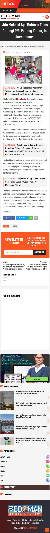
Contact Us (16, 520)
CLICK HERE (37, 379)
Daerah (2, 471)
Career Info (35, 523)
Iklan (1, 480)
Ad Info (24, 520)
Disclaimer (26, 523)
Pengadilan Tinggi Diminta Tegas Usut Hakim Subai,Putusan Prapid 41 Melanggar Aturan (25, 182)
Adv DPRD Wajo (5, 457)
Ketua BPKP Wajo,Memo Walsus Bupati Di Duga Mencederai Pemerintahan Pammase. (30, 392)
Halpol (2, 475)
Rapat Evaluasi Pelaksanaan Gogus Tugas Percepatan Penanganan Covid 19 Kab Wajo (31, 427)
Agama (2, 466)
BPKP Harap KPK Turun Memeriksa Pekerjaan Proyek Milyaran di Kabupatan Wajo (31, 404)
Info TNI (15, 226)
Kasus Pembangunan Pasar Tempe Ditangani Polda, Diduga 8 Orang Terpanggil (31, 416)
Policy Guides (15, 523)
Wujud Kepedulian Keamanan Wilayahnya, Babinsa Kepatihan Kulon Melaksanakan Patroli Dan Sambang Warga (24, 91)
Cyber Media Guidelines (36, 520)
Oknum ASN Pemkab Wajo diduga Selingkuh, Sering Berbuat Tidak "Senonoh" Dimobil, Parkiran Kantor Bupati (31, 440)
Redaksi (8, 520)
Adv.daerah (3, 461)
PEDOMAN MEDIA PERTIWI (30, 528)
